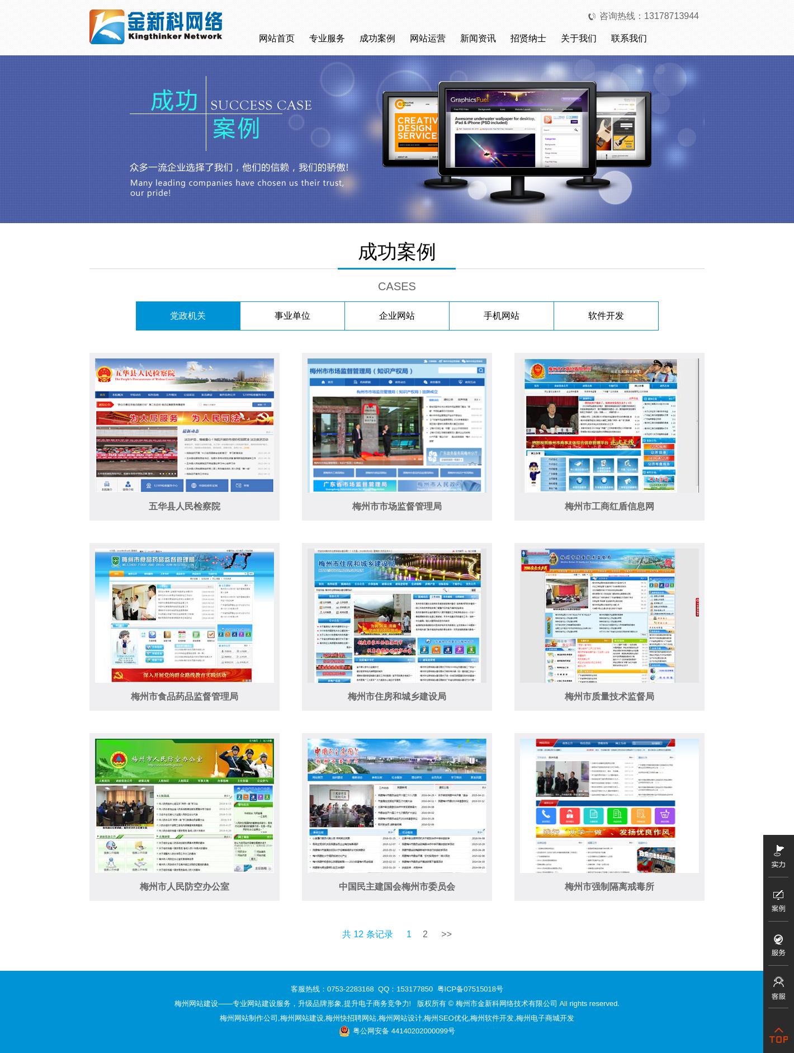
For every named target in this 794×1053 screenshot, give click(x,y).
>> (446, 934)
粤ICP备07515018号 (470, 989)
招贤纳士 (528, 38)
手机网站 (501, 315)
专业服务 (327, 38)
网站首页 (277, 38)
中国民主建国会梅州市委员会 (397, 886)
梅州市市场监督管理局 (397, 506)
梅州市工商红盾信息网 (609, 506)
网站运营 (428, 38)
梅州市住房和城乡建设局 (397, 696)
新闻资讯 (478, 38)
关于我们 (579, 38)
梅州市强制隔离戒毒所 (609, 886)
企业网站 (397, 315)
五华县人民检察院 (184, 506)
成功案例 (377, 38)
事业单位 (292, 315)
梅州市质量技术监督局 (609, 696)
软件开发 (606, 315)
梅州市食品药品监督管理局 (184, 696)
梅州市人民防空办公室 (184, 886)
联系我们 (629, 38)
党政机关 (188, 315)
